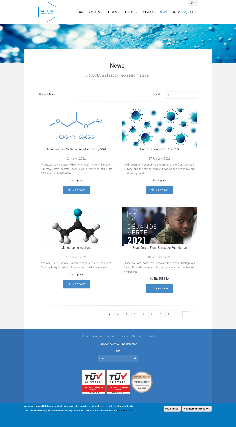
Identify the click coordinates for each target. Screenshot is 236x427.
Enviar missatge (135, 358)
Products (130, 12)
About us (95, 12)
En (193, 3)
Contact (177, 12)
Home (81, 12)
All (181, 95)
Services (149, 12)
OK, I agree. (172, 410)
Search (193, 12)
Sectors (113, 12)
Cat (118, 351)
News (163, 12)
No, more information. (197, 410)
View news (76, 190)
